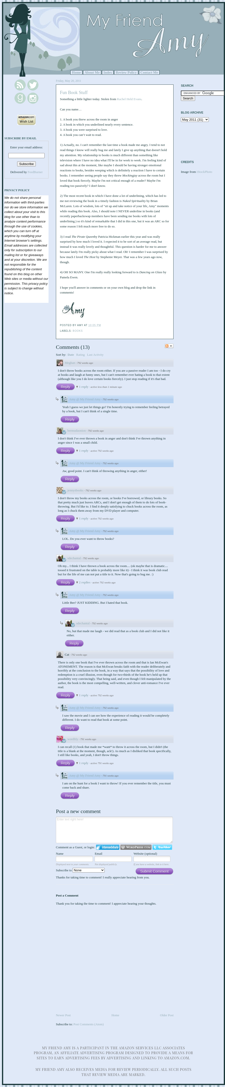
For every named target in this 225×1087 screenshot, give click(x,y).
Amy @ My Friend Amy (84, 399)
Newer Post (63, 1015)
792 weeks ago (85, 362)
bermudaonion (76, 430)
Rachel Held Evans (129, 99)
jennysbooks (75, 490)
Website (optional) (145, 853)
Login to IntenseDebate (107, 847)
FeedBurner (35, 172)
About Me (92, 72)
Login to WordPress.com (135, 847)
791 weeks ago (88, 739)
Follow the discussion (169, 346)
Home (76, 72)
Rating (80, 354)
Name (59, 853)
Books (78, 331)
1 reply (84, 387)
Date (71, 354)
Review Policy (126, 72)
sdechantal (74, 558)
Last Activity (95, 354)
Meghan (70, 363)
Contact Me (149, 72)
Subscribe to (80, 870)
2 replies (85, 582)
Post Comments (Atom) (89, 1024)
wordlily (72, 739)
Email (98, 853)
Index (107, 72)
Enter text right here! (114, 830)
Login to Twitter (162, 847)
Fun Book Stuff (74, 92)
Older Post (167, 1015)
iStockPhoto (204, 172)
